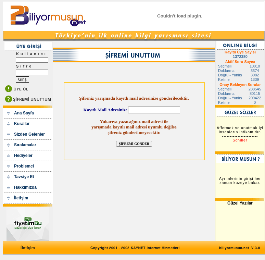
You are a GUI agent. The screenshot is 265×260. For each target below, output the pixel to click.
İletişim (21, 198)
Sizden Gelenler (29, 134)
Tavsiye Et (24, 176)
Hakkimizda (25, 187)
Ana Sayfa (24, 113)
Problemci (24, 166)
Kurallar (21, 123)
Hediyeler (23, 155)
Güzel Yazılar (240, 203)
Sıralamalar (25, 145)
